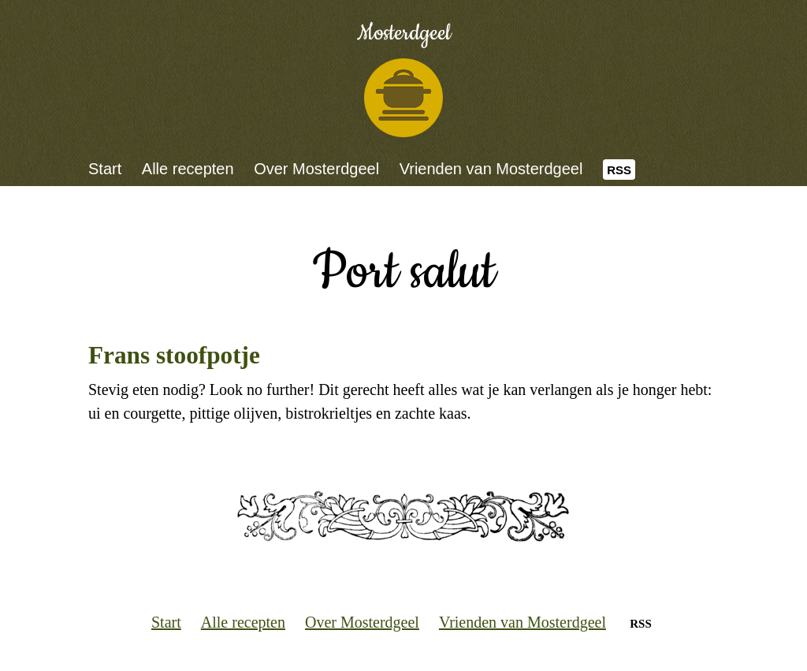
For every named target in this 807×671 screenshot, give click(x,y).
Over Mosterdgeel (316, 168)
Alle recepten (188, 168)
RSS (619, 170)
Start (104, 168)
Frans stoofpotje (174, 355)
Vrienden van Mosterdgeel (491, 168)
